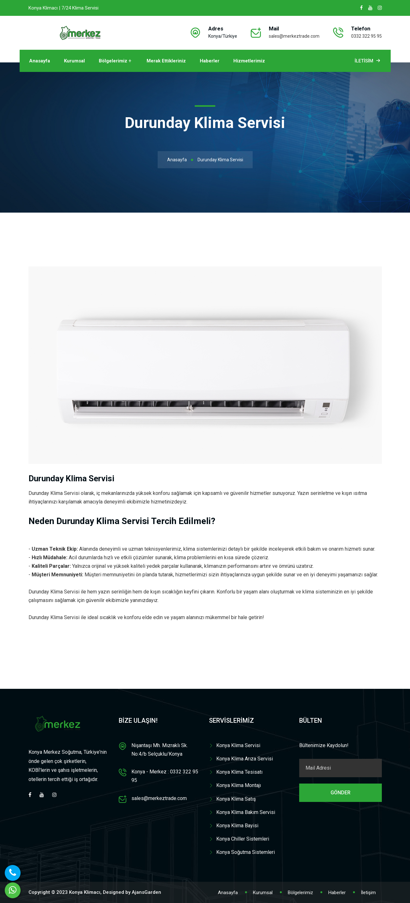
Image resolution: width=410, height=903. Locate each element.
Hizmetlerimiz (249, 61)
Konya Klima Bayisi (237, 826)
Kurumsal (74, 61)
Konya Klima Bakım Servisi (245, 812)
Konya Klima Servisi (238, 745)
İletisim (368, 61)
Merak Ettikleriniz (166, 61)
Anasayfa (39, 61)
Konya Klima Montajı (238, 785)
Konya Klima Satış (236, 799)
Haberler (209, 61)
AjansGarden (146, 892)
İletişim (368, 892)
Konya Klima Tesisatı (239, 772)
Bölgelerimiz (113, 61)
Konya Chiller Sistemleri (242, 839)
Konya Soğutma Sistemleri (245, 852)
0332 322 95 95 (366, 36)
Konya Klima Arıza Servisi (244, 759)
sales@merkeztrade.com (294, 36)
